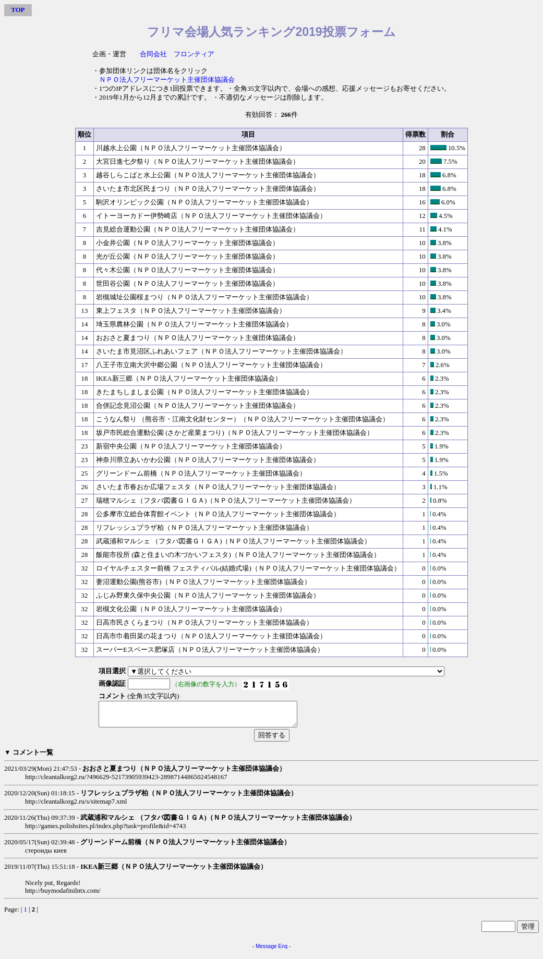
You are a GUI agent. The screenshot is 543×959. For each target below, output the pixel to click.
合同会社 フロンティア (177, 54)
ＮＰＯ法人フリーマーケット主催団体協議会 (167, 79)
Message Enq (271, 951)
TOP (18, 10)
